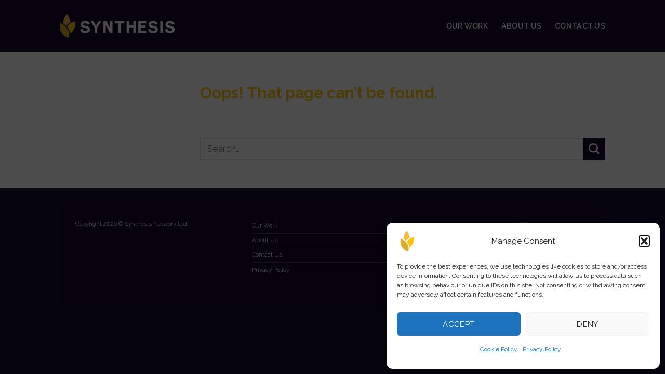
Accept (459, 324)
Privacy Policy (542, 349)
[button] (644, 241)
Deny (587, 324)
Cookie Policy (498, 349)
